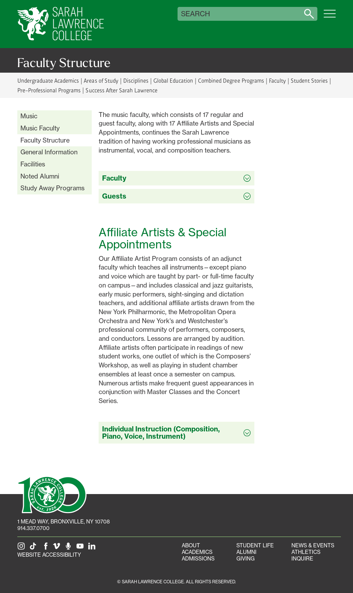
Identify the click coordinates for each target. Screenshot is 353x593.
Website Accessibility (49, 554)
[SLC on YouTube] (81, 548)
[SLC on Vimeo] (58, 548)
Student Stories (309, 80)
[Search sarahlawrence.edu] (309, 14)
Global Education (173, 80)
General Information (49, 152)
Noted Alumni (39, 176)
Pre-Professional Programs (49, 90)
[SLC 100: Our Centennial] (52, 494)
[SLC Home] (60, 24)
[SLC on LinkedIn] (93, 548)
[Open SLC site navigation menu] (330, 17)
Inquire (302, 558)
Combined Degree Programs (231, 80)
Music (28, 116)
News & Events (312, 545)
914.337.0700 (33, 528)
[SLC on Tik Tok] (34, 548)
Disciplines (135, 80)
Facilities (32, 164)
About (191, 545)
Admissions (198, 558)
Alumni (246, 552)
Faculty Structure (45, 140)
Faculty (277, 80)
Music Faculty (40, 128)
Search (195, 13)
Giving (245, 558)
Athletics (305, 552)
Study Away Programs (52, 188)
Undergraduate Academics (48, 80)
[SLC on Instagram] (22, 548)
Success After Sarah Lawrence (121, 90)
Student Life (255, 545)
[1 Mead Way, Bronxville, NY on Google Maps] (63, 521)
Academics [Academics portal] (197, 552)
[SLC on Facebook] (46, 548)
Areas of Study (101, 80)
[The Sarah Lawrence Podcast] (69, 548)
